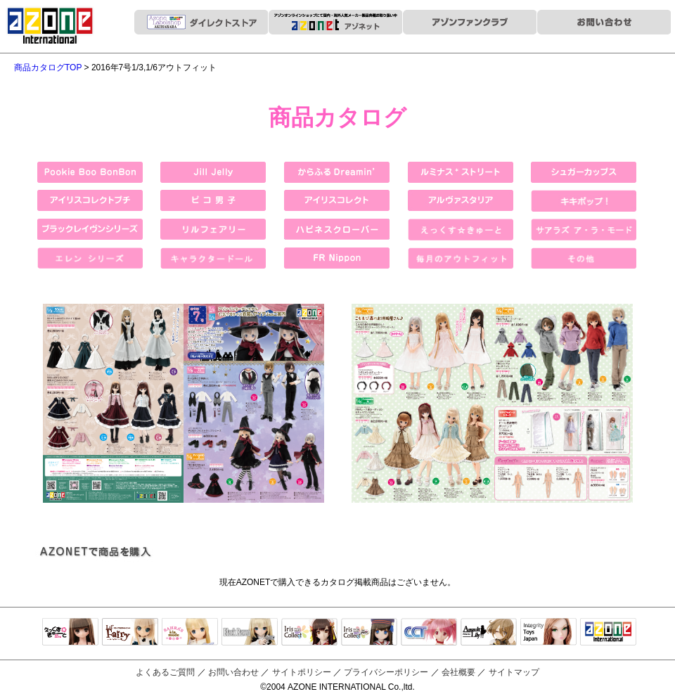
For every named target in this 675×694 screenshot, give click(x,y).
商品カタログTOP (48, 67)
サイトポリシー (301, 672)
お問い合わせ (233, 672)
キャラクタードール (429, 633)
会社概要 (458, 672)
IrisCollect (309, 633)
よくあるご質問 (165, 672)
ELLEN (369, 633)
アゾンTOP (608, 633)
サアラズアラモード (190, 633)
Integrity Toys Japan (548, 633)
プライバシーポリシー (386, 672)
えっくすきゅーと (70, 633)
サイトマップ (514, 672)
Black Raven (249, 633)
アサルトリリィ (489, 633)
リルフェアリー (130, 633)
